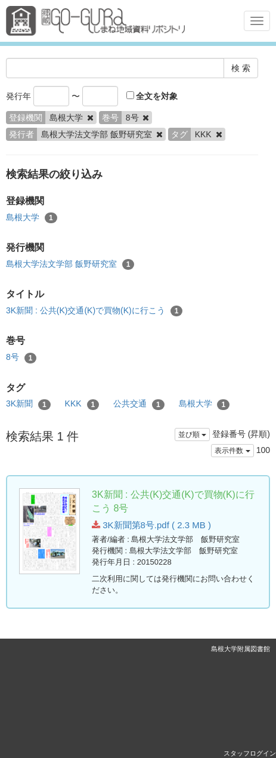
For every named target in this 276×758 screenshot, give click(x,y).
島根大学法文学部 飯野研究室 (70, 264)
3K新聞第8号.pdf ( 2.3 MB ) (151, 525)
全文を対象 (152, 96)
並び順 (192, 434)
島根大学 (31, 217)
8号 (21, 357)
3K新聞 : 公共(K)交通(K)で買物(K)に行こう (94, 311)
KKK (82, 404)
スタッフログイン (250, 753)
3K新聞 (28, 404)
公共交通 (139, 404)
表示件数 (232, 450)
